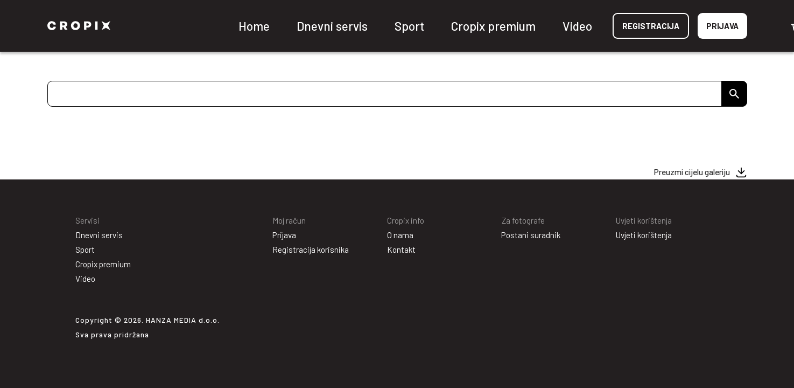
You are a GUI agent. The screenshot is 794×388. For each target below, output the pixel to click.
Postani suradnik (530, 235)
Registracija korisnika (310, 249)
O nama (400, 235)
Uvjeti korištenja (644, 235)
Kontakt (401, 249)
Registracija (650, 26)
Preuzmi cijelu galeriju (692, 172)
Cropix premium (493, 25)
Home (254, 25)
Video (577, 25)
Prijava (722, 26)
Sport (409, 25)
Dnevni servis (332, 25)
